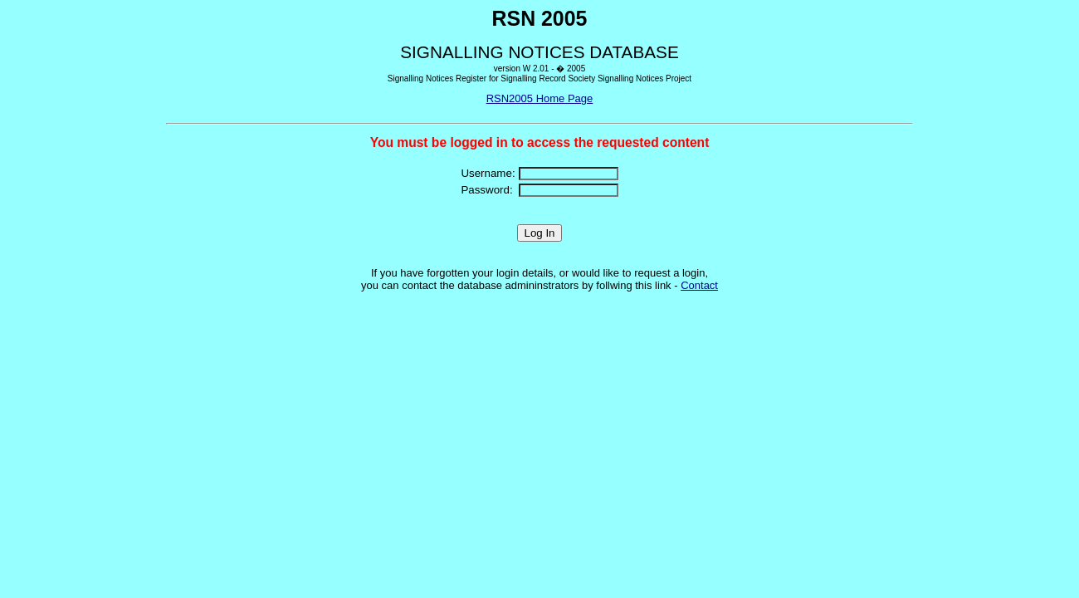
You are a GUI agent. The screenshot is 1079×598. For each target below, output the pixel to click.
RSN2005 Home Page (539, 98)
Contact (699, 285)
